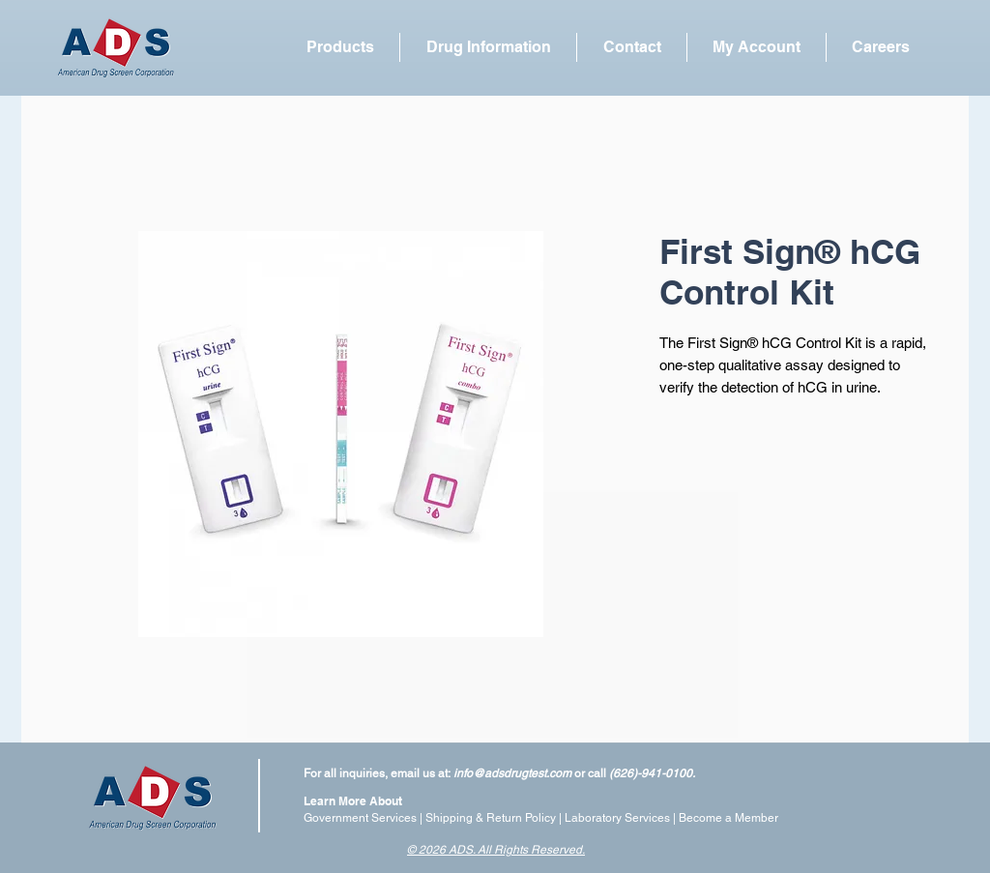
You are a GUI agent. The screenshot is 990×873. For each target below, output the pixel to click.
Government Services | (364, 818)
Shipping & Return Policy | (495, 818)
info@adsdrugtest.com (512, 773)
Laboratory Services (617, 818)
